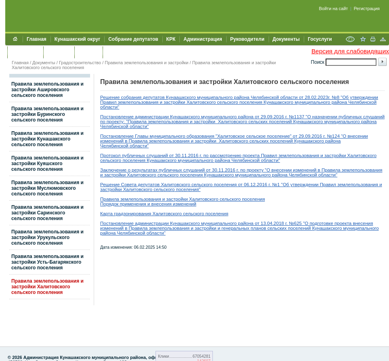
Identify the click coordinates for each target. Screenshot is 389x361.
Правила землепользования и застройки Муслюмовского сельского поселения (47, 188)
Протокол (111, 155)
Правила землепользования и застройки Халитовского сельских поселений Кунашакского (227, 141)
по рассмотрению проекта (232, 155)
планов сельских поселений (281, 228)
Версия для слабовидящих (350, 51)
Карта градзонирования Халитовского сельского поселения (164, 213)
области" (156, 233)
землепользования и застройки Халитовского (326, 155)
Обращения (25, 52)
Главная (36, 39)
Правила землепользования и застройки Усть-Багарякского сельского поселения (47, 262)
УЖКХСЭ (88, 52)
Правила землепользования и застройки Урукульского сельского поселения (47, 237)
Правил (269, 155)
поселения (133, 160)
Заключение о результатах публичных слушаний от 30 (158, 170)
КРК (171, 39)
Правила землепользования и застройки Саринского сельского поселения (47, 212)
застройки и (207, 228)
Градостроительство (80, 62)
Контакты (58, 52)
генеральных (235, 228)
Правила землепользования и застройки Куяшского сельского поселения (47, 163)
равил (329, 184)
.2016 (192, 155)
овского (148, 174)
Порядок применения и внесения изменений (148, 203)
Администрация (202, 39)
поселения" (187, 189)
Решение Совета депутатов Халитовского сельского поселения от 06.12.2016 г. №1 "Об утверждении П (211, 184)
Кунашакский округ (77, 39)
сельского (110, 160)
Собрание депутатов (133, 39)
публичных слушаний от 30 (151, 155)
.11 (183, 155)
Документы (286, 39)
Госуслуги (320, 39)
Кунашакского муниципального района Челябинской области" (212, 160)
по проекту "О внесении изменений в (281, 170)
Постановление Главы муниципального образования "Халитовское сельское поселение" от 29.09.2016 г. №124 (220, 136)
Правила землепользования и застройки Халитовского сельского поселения (47, 286)
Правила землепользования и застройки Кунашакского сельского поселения (47, 138)
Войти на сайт (333, 8)
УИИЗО (115, 52)
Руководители (247, 39)
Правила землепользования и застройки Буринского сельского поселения (47, 114)
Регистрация (367, 8)
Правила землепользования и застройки (146, 62)
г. (200, 155)
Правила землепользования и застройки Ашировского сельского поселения (47, 89)
